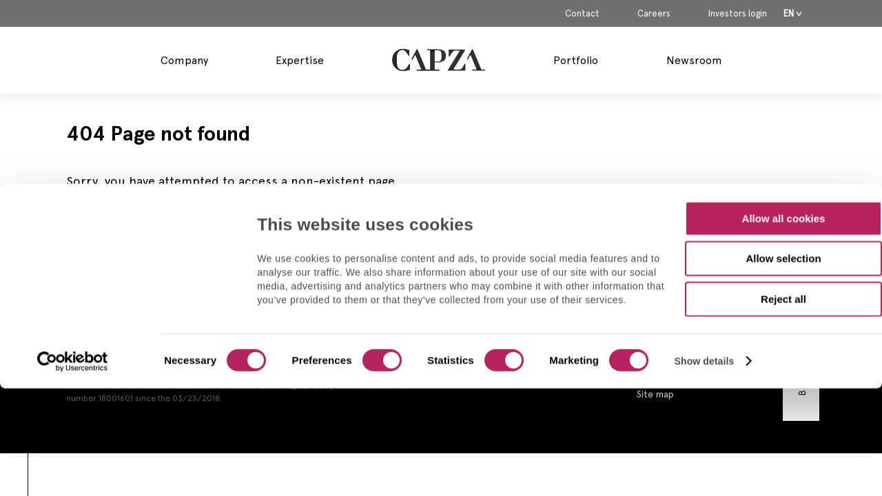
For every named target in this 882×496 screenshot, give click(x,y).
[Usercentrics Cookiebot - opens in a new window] (72, 264)
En (788, 13)
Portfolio (575, 60)
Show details (705, 263)
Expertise (300, 60)
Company (184, 60)
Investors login (737, 14)
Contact (582, 14)
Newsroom (694, 60)
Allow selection (783, 161)
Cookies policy (669, 373)
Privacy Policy (666, 352)
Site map (655, 394)
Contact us (661, 290)
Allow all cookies (783, 121)
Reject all (783, 201)
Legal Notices (667, 311)
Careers (653, 14)
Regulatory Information (687, 332)
